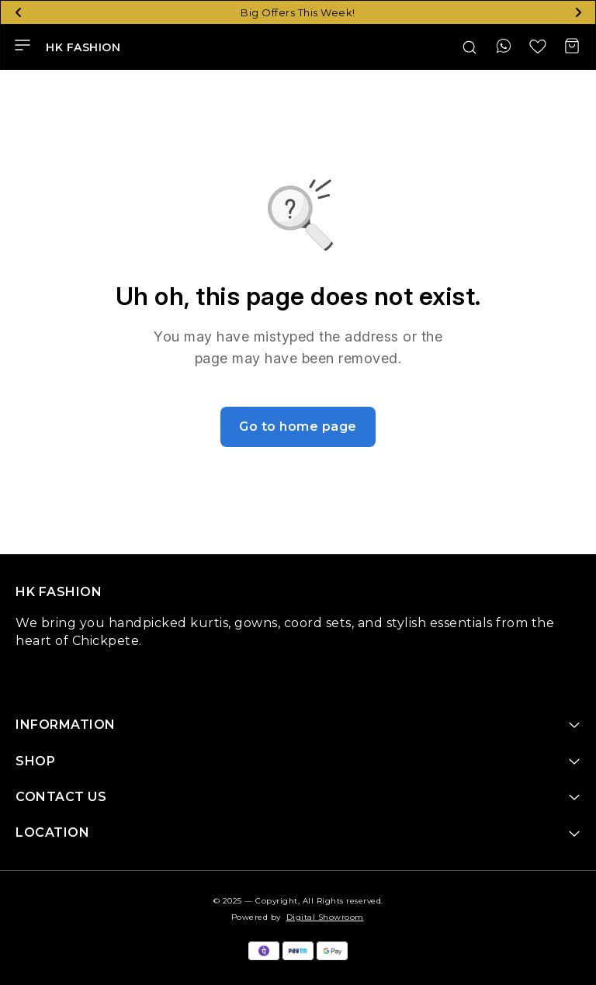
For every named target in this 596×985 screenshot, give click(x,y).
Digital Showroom (325, 917)
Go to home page (298, 426)
